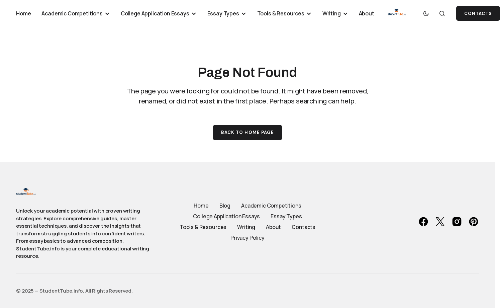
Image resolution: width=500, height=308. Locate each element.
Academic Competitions (271, 205)
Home (201, 205)
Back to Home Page (247, 132)
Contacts (303, 227)
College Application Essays (226, 216)
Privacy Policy (247, 237)
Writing (246, 227)
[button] (426, 13)
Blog (224, 205)
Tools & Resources (203, 227)
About (273, 227)
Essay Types (286, 216)
